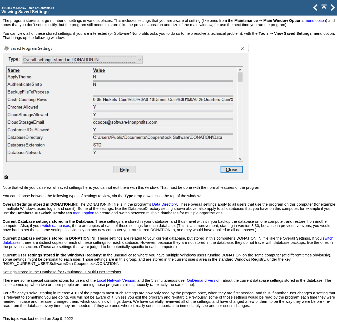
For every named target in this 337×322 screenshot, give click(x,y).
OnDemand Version (204, 280)
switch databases (55, 226)
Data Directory (164, 204)
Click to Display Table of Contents (28, 7)
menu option (315, 20)
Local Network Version (116, 280)
